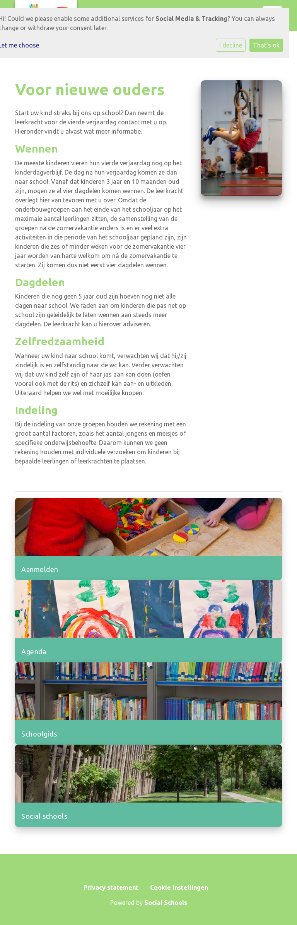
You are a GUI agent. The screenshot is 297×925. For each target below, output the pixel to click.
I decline (230, 45)
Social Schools (165, 902)
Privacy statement (111, 887)
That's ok (266, 45)
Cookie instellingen (179, 887)
